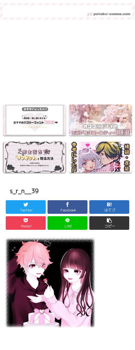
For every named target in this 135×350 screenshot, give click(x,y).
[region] (67, 63)
